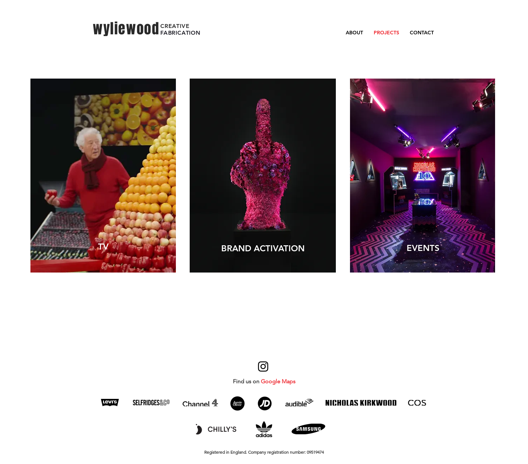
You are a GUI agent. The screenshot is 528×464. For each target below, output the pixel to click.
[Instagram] (263, 366)
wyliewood (126, 28)
